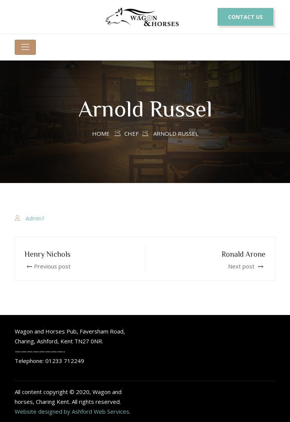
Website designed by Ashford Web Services (72, 411)
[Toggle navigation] (25, 47)
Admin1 (35, 218)
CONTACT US (245, 16)
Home (101, 133)
